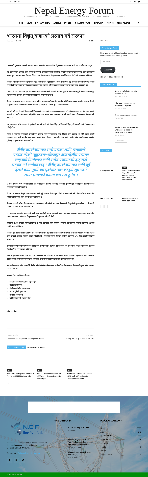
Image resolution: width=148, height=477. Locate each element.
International (42, 23)
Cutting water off (106, 171)
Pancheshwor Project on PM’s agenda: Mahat (25, 339)
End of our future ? (107, 199)
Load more (121, 141)
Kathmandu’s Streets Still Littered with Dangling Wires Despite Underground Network (79, 376)
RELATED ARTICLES (16, 348)
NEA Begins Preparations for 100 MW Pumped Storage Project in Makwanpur (49, 376)
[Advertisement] (50, 57)
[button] (138, 23)
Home (20, 23)
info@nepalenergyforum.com (28, 453)
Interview (98, 23)
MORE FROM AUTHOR (36, 348)
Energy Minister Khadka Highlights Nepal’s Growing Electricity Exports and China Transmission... (131, 175)
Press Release (123, 23)
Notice (110, 23)
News (29, 23)
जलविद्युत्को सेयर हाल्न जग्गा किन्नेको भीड (80, 339)
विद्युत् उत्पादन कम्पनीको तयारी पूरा (126, 115)
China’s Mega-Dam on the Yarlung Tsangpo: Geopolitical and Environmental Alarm (80, 442)
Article (57, 23)
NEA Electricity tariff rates (78, 428)
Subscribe (108, 70)
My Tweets (104, 40)
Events (67, 23)
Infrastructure (82, 23)
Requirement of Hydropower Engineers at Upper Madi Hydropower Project (126, 129)
